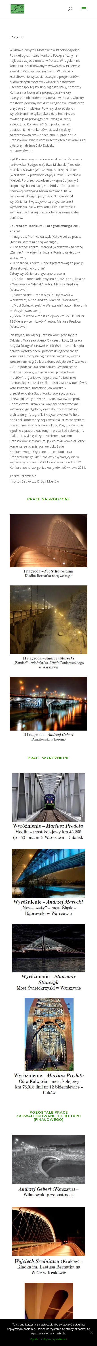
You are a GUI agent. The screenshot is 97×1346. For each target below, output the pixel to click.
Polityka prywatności (54, 1339)
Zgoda (34, 1339)
